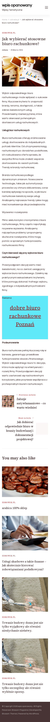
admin (5, 50)
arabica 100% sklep (14, 508)
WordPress (34, 714)
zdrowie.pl (9, 33)
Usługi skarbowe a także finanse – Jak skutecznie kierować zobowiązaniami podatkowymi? (24, 565)
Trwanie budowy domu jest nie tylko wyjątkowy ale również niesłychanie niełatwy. (22, 626)
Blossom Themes (9, 714)
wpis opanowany (17, 5)
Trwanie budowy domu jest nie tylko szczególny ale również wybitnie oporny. (22, 688)
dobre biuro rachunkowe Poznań (25, 316)
